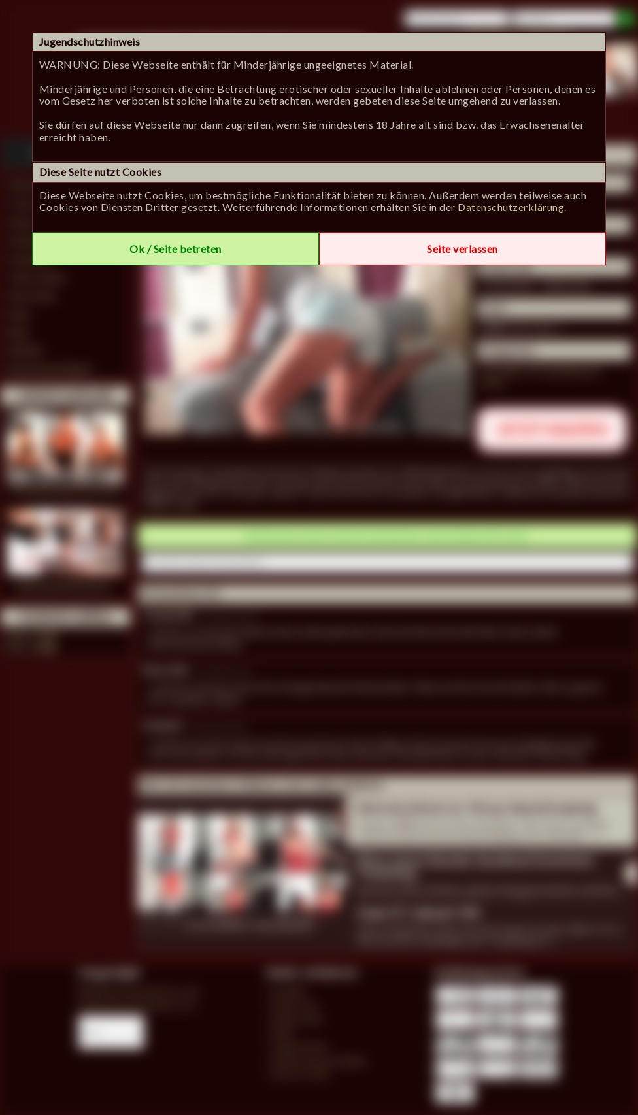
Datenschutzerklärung (511, 207)
